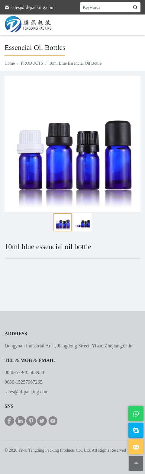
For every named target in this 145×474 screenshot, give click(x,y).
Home (10, 63)
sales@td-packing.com (27, 391)
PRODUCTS (32, 63)
